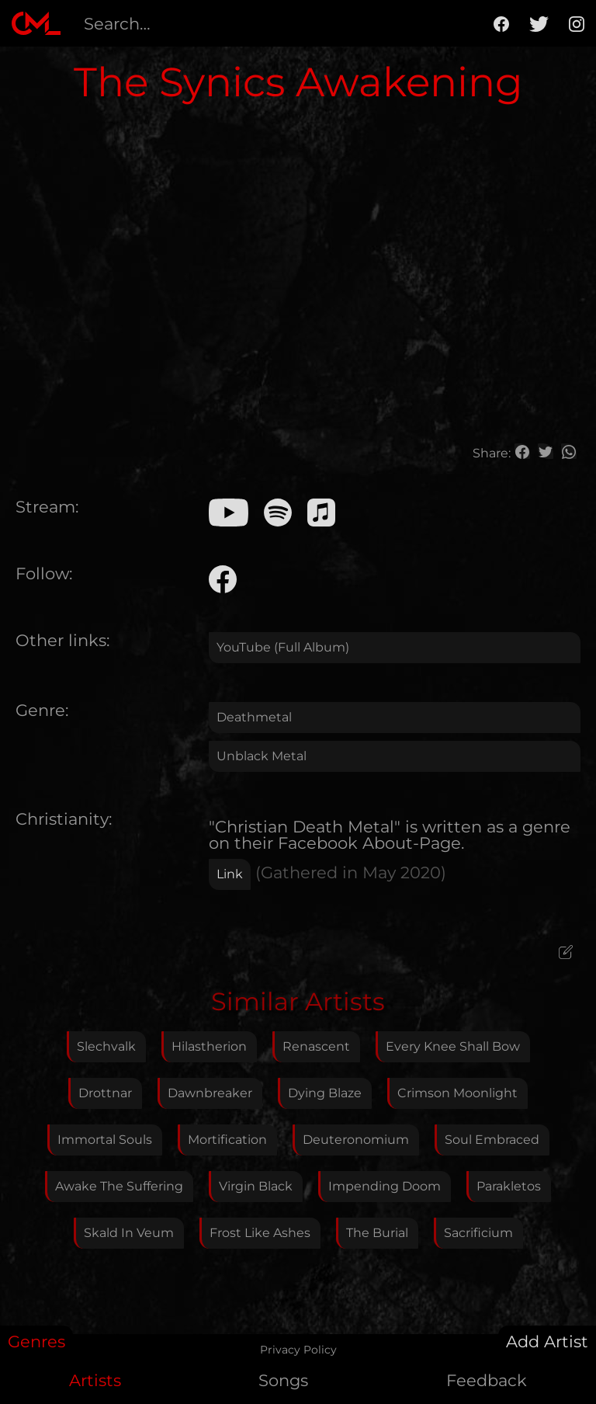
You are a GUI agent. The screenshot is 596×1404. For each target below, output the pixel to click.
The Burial (377, 1232)
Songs (283, 1380)
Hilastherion (209, 1046)
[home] (36, 23)
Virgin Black (256, 1186)
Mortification (227, 1139)
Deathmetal (254, 717)
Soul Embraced (492, 1139)
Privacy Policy (298, 1350)
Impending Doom (384, 1186)
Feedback (486, 1380)
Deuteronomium (356, 1139)
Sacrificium (478, 1232)
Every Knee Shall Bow (453, 1046)
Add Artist (547, 1341)
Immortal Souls (104, 1139)
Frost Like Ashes (260, 1232)
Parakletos (508, 1186)
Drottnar (105, 1093)
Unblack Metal (262, 756)
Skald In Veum (129, 1232)
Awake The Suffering (119, 1186)
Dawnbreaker (210, 1093)
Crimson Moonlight (457, 1093)
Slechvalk (106, 1046)
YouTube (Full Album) (283, 647)
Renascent (316, 1046)
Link (230, 874)
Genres (36, 1341)
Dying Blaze (325, 1093)
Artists (95, 1380)
